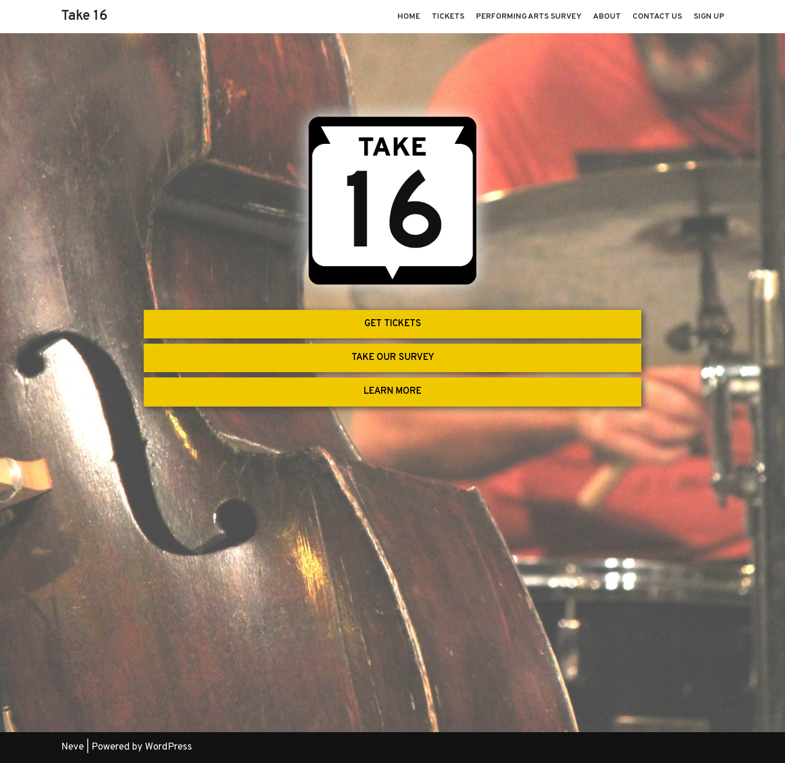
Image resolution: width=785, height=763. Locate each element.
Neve (72, 747)
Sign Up (709, 17)
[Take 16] (84, 17)
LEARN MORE (392, 391)
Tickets (448, 17)
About (607, 17)
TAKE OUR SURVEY (392, 357)
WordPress (168, 747)
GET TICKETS (392, 324)
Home (408, 17)
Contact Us (657, 17)
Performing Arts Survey (528, 17)
